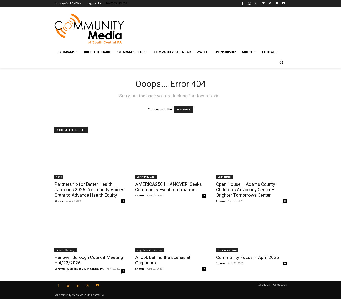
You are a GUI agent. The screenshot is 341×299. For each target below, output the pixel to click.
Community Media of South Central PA (79, 268)
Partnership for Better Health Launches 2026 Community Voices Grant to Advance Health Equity (89, 190)
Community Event (146, 176)
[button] (281, 62)
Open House (224, 176)
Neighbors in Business (149, 250)
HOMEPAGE (183, 109)
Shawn (58, 201)
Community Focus (227, 250)
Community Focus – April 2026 (247, 257)
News (59, 176)
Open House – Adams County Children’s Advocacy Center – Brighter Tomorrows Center (245, 190)
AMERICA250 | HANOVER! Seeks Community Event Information (168, 187)
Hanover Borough (65, 250)
